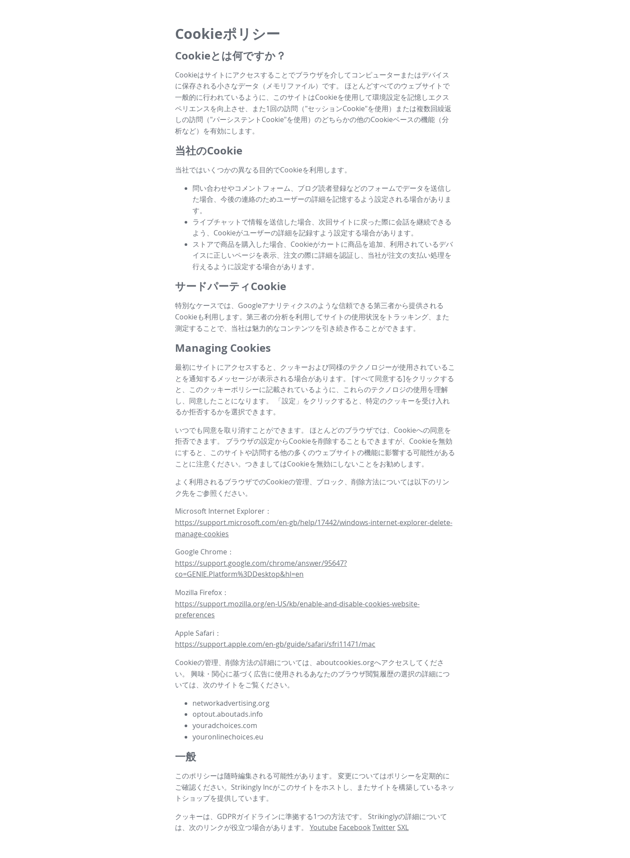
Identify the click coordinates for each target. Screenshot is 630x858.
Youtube (323, 827)
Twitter (384, 827)
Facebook (355, 827)
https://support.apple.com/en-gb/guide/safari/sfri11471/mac (275, 644)
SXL (403, 827)
